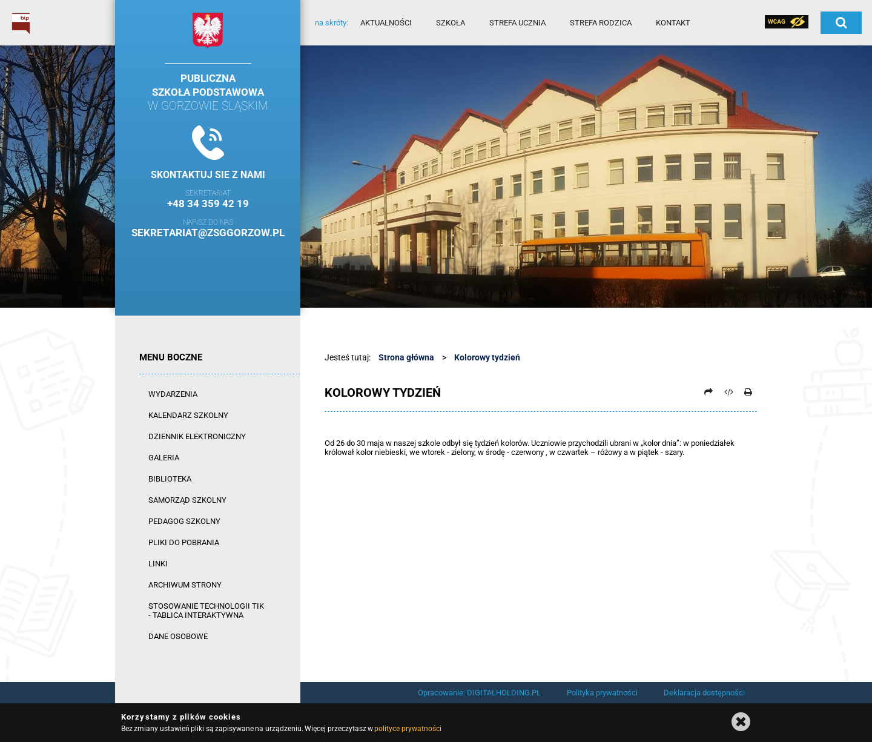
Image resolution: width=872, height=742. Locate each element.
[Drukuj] (748, 392)
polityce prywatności (407, 728)
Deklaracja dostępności (704, 692)
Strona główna (406, 357)
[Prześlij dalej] (708, 392)
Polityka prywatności (602, 692)
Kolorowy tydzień (487, 357)
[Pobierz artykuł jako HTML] (728, 392)
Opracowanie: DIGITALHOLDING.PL (479, 692)
